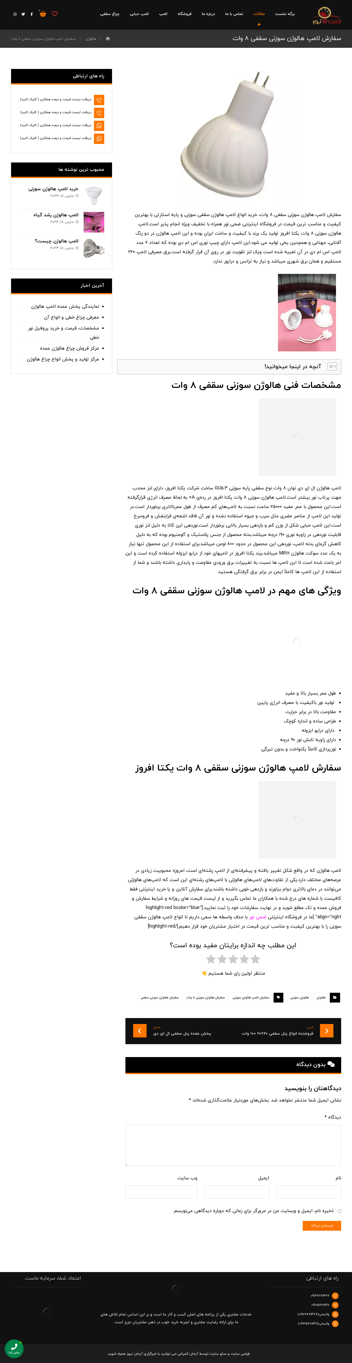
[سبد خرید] (43, 13)
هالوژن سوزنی (299, 998)
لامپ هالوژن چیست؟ (56, 241)
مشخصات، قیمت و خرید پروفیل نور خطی (63, 333)
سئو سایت (218, 1353)
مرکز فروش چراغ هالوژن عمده (69, 348)
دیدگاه (333, 1117)
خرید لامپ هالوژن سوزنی (53, 189)
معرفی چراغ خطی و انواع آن (71, 317)
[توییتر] (23, 14)
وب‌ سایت (187, 1178)
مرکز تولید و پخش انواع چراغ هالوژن (63, 359)
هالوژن (320, 998)
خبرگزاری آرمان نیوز (141, 1353)
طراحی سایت (240, 1353)
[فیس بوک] (31, 14)
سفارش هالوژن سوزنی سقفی (160, 998)
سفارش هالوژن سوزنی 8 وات (205, 998)
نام (338, 1178)
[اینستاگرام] (15, 14)
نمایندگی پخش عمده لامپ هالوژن (65, 306)
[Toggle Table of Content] (330, 366)
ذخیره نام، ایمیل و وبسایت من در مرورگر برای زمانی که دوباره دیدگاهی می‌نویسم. (253, 1211)
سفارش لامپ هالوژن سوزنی (251, 998)
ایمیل (263, 1178)
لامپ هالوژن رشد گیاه (56, 215)
